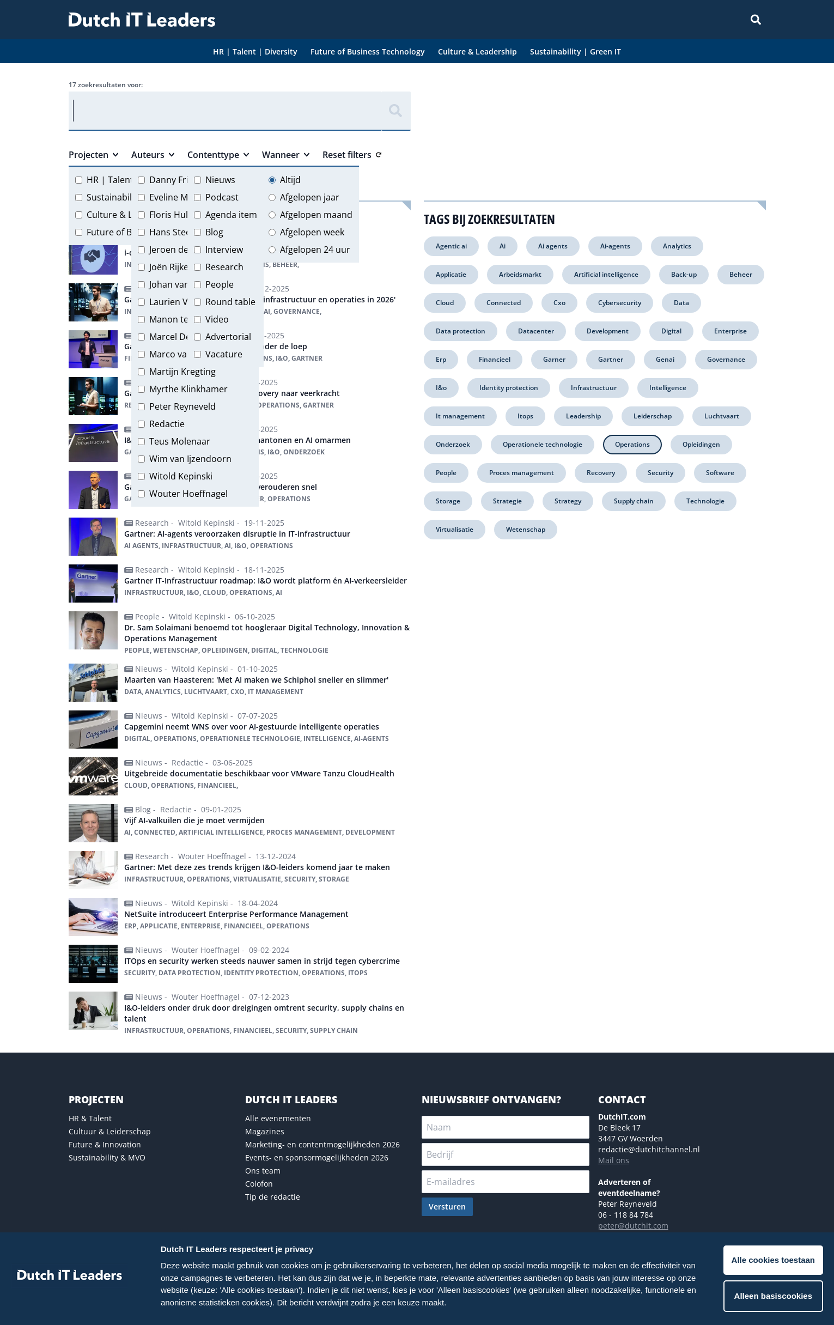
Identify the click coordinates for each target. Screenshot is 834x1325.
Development (608, 331)
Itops (525, 416)
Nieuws (220, 180)
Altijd (290, 180)
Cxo (559, 302)
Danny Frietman (182, 180)
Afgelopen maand (316, 215)
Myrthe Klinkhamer (188, 389)
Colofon (259, 1183)
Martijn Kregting (182, 372)
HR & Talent (90, 1118)
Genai (665, 359)
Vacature (223, 354)
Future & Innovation (105, 1144)
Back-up (684, 274)
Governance (726, 359)
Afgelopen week (312, 232)
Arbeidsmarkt (520, 274)
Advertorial (228, 337)
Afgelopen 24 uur (315, 250)
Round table (230, 302)
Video (217, 319)
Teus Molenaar (179, 441)
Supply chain (634, 501)
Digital (671, 331)
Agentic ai (451, 246)
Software (720, 472)
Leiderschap (653, 416)
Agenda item (231, 215)
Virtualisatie (454, 529)
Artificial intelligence (606, 274)
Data (681, 302)
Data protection (460, 331)
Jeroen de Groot (182, 250)
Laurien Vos (173, 302)
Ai (503, 246)
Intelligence (667, 387)
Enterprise (730, 331)
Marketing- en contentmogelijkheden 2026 (322, 1144)
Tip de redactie (272, 1197)
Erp (441, 359)
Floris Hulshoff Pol (186, 215)
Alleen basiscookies (773, 1295)
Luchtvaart (721, 416)
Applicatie (451, 274)
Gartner (610, 359)
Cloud (445, 302)
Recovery (601, 472)
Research (224, 267)
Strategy (568, 501)
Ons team (263, 1170)
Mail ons (613, 1160)
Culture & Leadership (130, 215)
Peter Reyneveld (182, 406)
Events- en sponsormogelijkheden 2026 (316, 1157)
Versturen (447, 1206)
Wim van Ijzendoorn (190, 459)
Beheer (740, 274)
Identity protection (508, 387)
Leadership (583, 416)
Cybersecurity (619, 302)
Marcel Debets (179, 337)
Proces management (521, 472)
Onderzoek (453, 444)
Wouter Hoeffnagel (188, 494)
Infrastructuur (594, 387)
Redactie (167, 424)
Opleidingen (701, 444)
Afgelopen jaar (309, 197)
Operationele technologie (542, 444)
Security (660, 472)
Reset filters (351, 155)
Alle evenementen (278, 1118)
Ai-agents (615, 246)
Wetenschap (525, 529)
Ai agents (553, 246)
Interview (224, 250)
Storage (448, 501)
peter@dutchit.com (633, 1225)
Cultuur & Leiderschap (110, 1131)
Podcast (222, 197)
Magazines (264, 1131)
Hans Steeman (179, 232)
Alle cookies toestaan (773, 1260)
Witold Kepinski (180, 476)
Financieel (494, 359)
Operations (632, 444)
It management (460, 416)
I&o (441, 387)
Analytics (677, 246)
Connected (503, 302)
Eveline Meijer (177, 197)
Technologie (705, 501)
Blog (214, 232)
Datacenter (536, 331)
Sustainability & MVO (107, 1157)
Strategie (507, 501)
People (219, 284)
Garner (554, 359)
